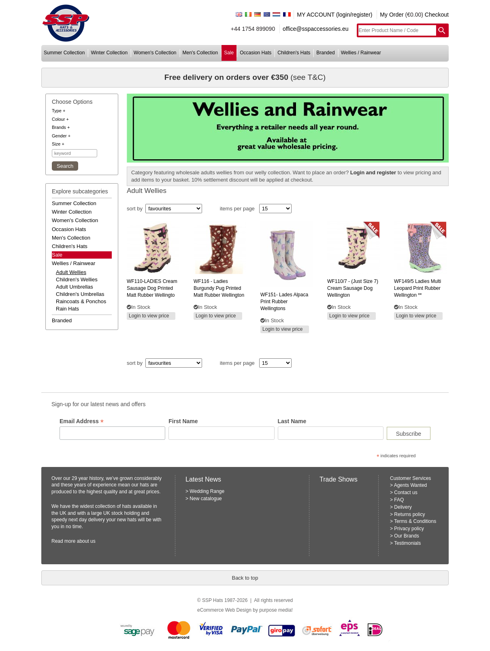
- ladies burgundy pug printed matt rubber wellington (219, 288)
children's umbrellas (80, 294)
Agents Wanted (410, 485)
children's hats (293, 53)
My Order (391, 14)
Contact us (405, 492)
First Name (183, 421)
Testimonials (407, 543)
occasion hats (255, 53)
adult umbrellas (74, 287)
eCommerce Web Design (224, 610)
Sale (57, 255)
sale (229, 53)
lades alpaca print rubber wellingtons (284, 301)
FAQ (399, 500)
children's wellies (77, 279)
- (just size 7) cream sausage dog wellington (352, 288)
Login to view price (149, 316)
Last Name (292, 421)
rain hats (67, 309)
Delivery (402, 507)
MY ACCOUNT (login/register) (334, 14)
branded (325, 53)
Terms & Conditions (415, 521)
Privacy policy (409, 528)
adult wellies (71, 272)
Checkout (437, 14)
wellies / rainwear (361, 53)
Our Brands (406, 536)
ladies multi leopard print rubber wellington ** (417, 288)
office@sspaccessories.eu (316, 29)
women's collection (155, 53)
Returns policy (409, 514)
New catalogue (206, 498)
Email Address (82, 421)
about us (86, 541)
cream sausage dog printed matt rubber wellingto (152, 288)
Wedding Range (207, 491)
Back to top (245, 578)
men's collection (200, 53)
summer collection (64, 53)
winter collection (109, 53)
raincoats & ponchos (81, 301)
